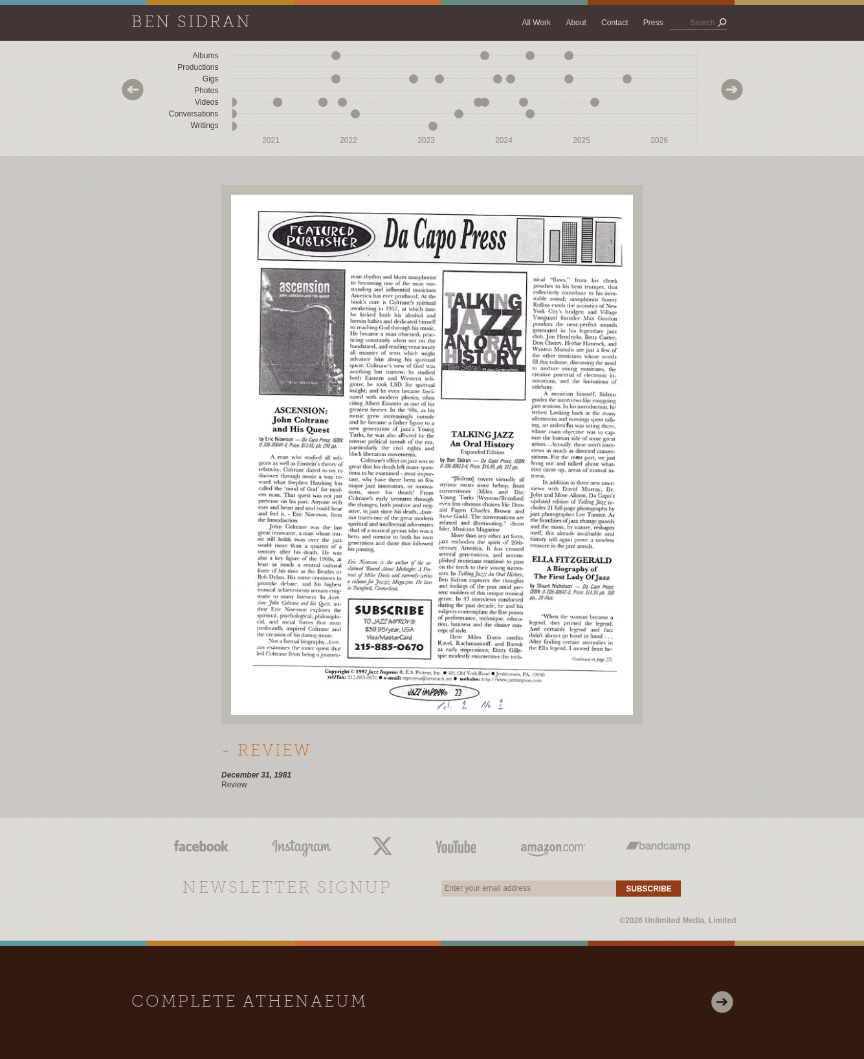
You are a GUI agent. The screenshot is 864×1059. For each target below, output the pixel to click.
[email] (528, 888)
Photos (206, 90)
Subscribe (649, 888)
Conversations (194, 113)
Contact (614, 22)
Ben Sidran (191, 23)
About (576, 22)
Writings (204, 125)
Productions (197, 67)
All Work (536, 22)
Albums (205, 55)
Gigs (211, 78)
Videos (206, 102)
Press (653, 22)
